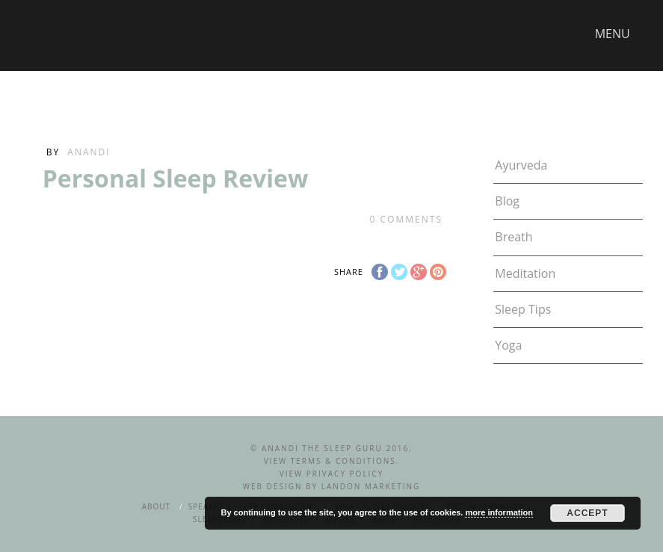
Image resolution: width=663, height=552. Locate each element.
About (156, 506)
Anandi (88, 152)
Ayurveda (521, 165)
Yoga (508, 345)
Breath (513, 237)
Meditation (525, 273)
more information (498, 512)
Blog (507, 201)
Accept (587, 513)
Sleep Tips (523, 309)
